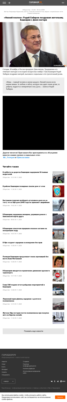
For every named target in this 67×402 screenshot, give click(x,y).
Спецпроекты (6, 375)
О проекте (26, 361)
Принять (60, 397)
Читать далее (33, 177)
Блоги (3, 367)
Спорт (3, 364)
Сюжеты (4, 372)
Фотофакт (5, 369)
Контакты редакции (29, 368)
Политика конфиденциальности (29, 365)
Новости (4, 361)
